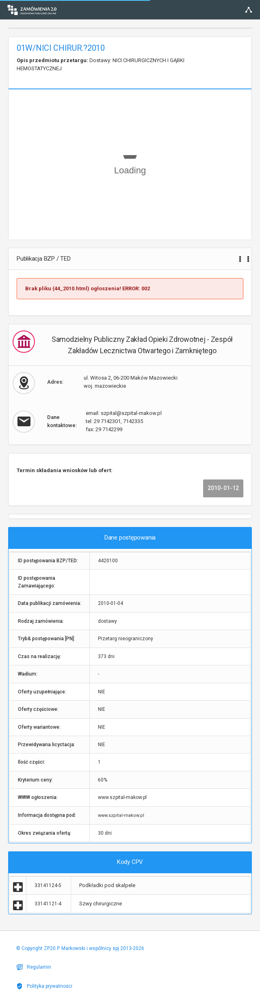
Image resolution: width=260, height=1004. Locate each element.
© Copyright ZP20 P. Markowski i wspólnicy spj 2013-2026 (80, 948)
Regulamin (33, 967)
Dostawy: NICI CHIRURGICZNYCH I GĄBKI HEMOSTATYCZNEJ (100, 64)
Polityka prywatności (44, 986)
